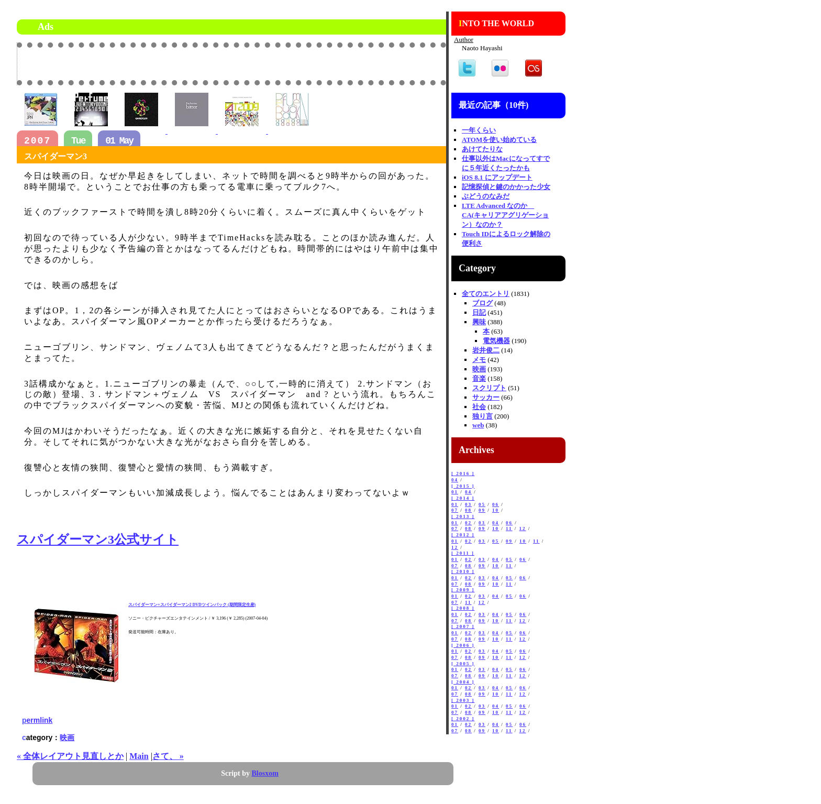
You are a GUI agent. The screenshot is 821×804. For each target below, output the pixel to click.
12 (522, 528)
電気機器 (496, 341)
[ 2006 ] (463, 645)
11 (509, 528)
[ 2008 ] (463, 608)
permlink (37, 720)
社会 (479, 407)
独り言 (482, 416)
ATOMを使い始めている (499, 140)
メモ (479, 360)
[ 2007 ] (463, 626)
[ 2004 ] (463, 682)
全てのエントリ (485, 294)
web (478, 425)
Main (138, 756)
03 (468, 504)
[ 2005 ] (463, 663)
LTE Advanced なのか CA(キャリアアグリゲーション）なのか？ (505, 215)
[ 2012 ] (463, 534)
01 (454, 491)
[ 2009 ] (463, 589)
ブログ (482, 303)
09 (482, 510)
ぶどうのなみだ (485, 196)
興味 (479, 322)
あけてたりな (482, 149)
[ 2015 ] (463, 486)
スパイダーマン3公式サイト (98, 539)
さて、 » (168, 756)
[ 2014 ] (463, 498)
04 (454, 479)
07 (454, 510)
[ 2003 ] (463, 700)
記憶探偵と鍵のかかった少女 (506, 187)
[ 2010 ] (463, 571)
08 (468, 510)
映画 (67, 737)
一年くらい (479, 130)
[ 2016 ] (463, 473)
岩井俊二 (486, 350)
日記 (479, 312)
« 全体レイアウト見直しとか (70, 756)
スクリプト (489, 388)
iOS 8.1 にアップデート (497, 177)
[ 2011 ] (462, 553)
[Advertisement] (323, 63)
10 (495, 510)
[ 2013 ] (463, 516)
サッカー (486, 397)
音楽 (479, 378)
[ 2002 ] (463, 718)
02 (468, 522)
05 (482, 504)
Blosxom (265, 773)
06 (495, 504)
